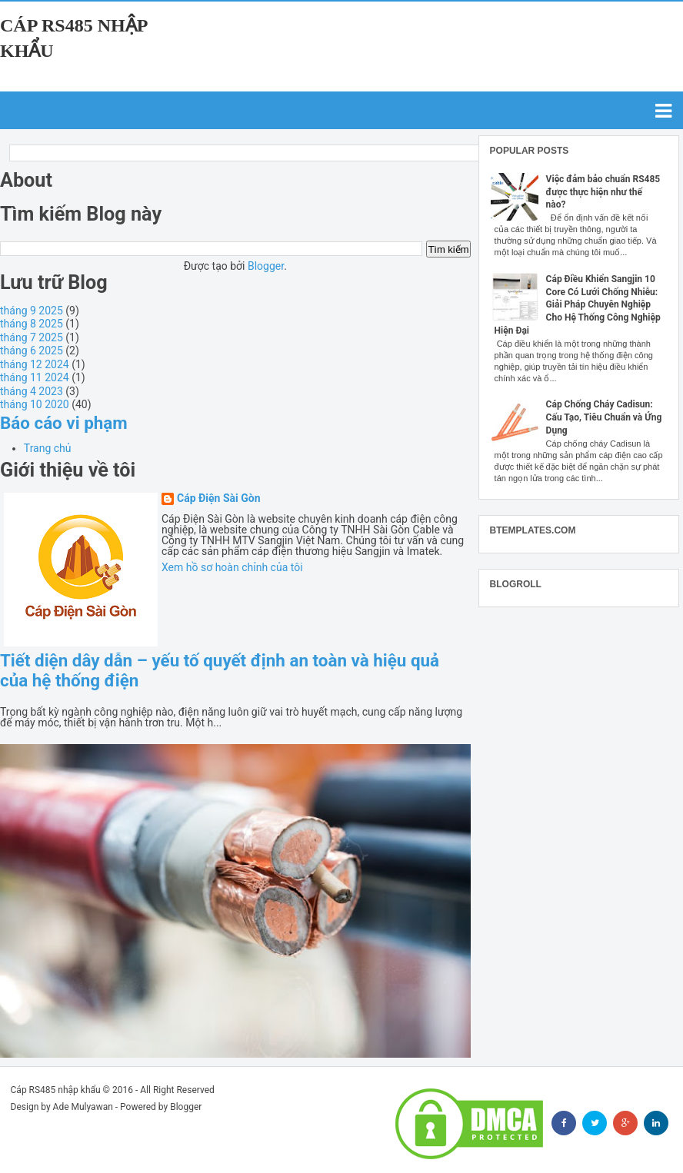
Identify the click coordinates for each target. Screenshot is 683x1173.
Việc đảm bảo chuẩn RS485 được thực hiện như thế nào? (603, 192)
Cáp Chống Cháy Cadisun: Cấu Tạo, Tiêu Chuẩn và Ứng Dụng (604, 417)
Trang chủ (48, 448)
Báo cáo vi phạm (64, 423)
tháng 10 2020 (34, 404)
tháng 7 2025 (31, 337)
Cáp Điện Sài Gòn (219, 498)
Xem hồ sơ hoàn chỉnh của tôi (232, 567)
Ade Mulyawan (83, 1107)
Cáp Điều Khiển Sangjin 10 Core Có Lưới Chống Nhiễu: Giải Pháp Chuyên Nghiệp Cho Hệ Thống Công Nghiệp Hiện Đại (578, 305)
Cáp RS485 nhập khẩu (56, 1090)
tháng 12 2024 (34, 364)
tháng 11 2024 (34, 377)
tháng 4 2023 (31, 391)
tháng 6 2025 (31, 350)
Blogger (266, 266)
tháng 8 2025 (31, 323)
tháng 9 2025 (31, 310)
